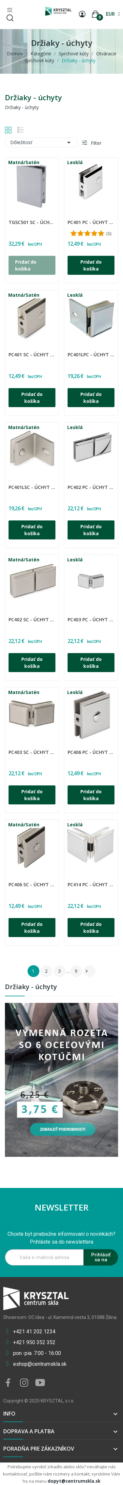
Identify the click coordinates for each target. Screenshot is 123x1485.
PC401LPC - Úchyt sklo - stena (91, 354)
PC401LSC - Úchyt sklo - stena (32, 487)
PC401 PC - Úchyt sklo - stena (91, 222)
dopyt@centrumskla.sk (74, 1481)
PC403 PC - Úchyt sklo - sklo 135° (91, 619)
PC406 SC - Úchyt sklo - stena (32, 884)
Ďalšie (87, 971)
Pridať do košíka (91, 265)
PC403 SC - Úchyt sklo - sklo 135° (32, 752)
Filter (95, 143)
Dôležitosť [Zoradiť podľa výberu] (41, 142)
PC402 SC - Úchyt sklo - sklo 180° (32, 619)
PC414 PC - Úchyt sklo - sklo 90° (91, 884)
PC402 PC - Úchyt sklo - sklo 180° (91, 487)
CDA (9, 217)
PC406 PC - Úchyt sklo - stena (91, 752)
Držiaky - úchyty (31, 987)
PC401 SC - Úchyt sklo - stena (32, 354)
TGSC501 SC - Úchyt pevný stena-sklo (32, 222)
